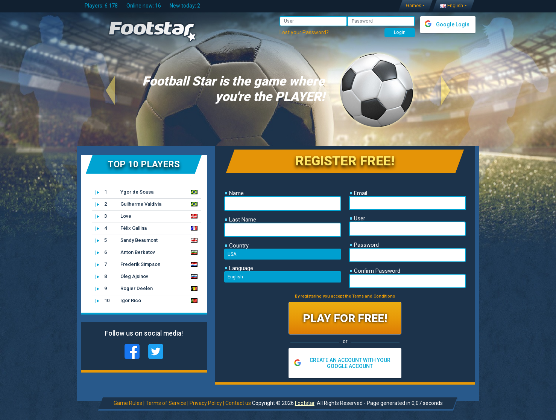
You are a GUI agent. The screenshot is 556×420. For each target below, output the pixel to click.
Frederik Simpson (128, 264)
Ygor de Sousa (124, 192)
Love (113, 216)
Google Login (452, 24)
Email (358, 193)
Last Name (240, 220)
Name (234, 193)
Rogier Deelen (124, 289)
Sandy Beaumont (127, 240)
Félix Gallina (121, 228)
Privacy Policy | (206, 403)
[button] (110, 90)
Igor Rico (118, 301)
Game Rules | (128, 403)
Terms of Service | (166, 403)
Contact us (238, 403)
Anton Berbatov (125, 252)
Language (239, 268)
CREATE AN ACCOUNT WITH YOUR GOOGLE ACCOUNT (350, 363)
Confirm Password (375, 271)
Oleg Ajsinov (122, 276)
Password (364, 245)
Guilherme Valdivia (128, 204)
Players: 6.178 (101, 6)
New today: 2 (185, 6)
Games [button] (413, 5)
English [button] (451, 5)
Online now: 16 (143, 6)
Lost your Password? (304, 32)
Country (237, 246)
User (357, 218)
